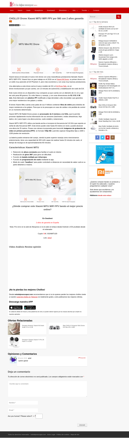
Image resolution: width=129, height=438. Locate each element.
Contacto (96, 10)
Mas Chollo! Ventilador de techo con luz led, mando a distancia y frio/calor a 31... (109, 128)
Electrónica (63, 10)
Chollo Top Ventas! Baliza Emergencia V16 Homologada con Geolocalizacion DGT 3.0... (109, 86)
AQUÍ (49, 238)
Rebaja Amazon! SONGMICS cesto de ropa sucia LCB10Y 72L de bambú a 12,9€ (109, 43)
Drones (12, 25)
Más (74, 10)
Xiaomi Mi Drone (63, 79)
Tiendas (84, 10)
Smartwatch (51, 10)
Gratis (28, 10)
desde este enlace (105, 195)
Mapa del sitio (75, 435)
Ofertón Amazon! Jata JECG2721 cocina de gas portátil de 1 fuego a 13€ (109, 50)
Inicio (12, 10)
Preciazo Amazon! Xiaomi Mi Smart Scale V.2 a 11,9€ (32, 326)
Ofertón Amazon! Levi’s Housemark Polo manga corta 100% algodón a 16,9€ (108, 57)
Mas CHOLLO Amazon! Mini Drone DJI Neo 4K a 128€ (73, 326)
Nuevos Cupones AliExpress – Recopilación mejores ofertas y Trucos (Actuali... (108, 64)
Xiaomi (20, 10)
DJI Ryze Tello (61, 86)
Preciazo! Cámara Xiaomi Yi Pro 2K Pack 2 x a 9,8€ (32, 340)
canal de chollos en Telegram (28, 297)
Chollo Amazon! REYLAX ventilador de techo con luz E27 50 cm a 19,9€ (108, 29)
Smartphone (39, 10)
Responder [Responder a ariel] (81, 358)
